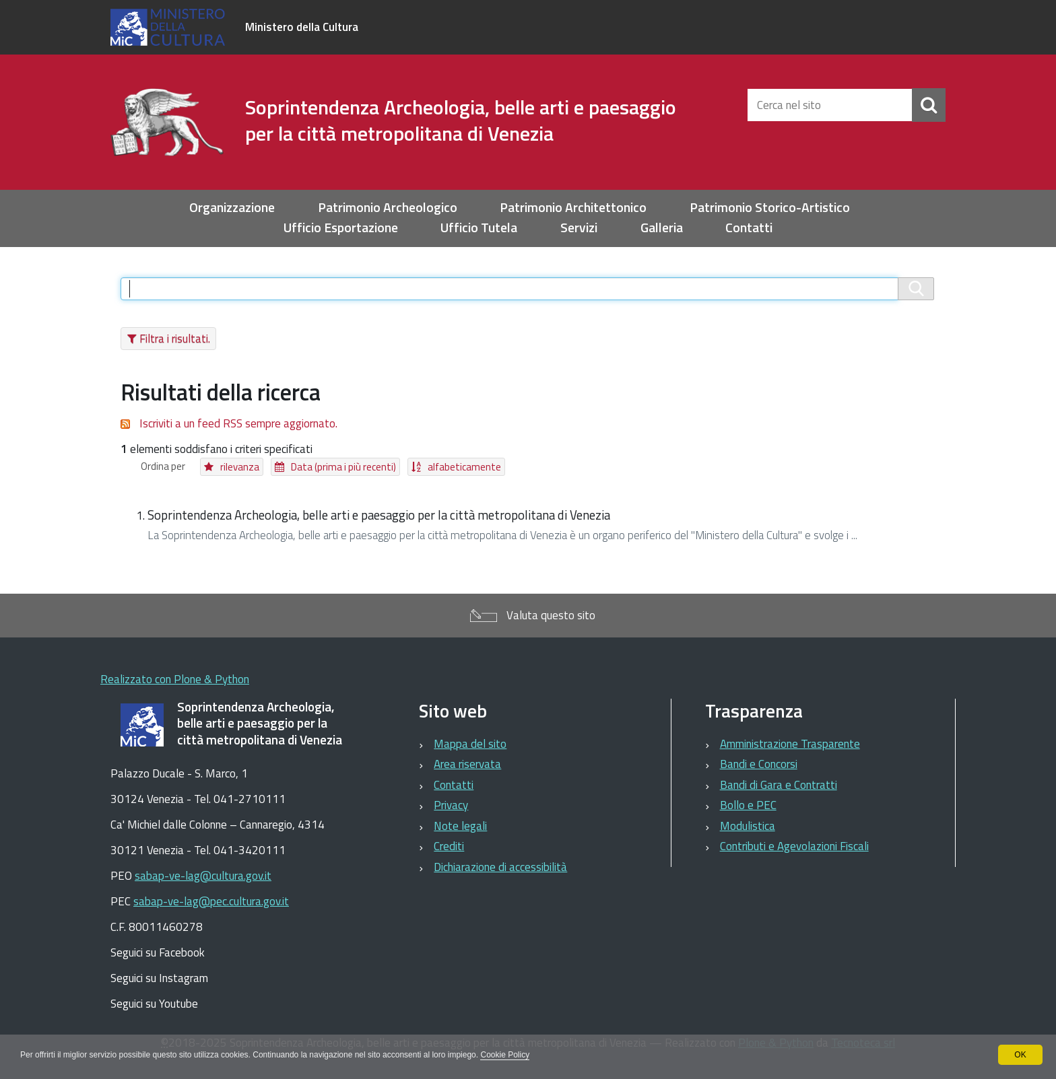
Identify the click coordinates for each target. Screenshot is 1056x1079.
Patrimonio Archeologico (387, 207)
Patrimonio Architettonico (573, 207)
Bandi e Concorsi (758, 764)
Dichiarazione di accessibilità (500, 867)
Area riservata (467, 764)
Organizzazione (232, 207)
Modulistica (747, 826)
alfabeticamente (464, 467)
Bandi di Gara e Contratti (778, 785)
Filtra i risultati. (174, 338)
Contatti (748, 228)
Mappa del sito (470, 744)
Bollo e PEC (748, 805)
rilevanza (239, 467)
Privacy (451, 805)
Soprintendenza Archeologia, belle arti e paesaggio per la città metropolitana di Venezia (378, 515)
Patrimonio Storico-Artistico (770, 207)
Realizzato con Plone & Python (174, 679)
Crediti (449, 846)
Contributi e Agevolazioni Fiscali (794, 846)
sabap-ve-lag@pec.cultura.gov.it (211, 901)
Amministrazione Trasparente (790, 744)
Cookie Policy (504, 1054)
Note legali (460, 826)
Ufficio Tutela (478, 228)
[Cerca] (929, 105)
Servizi (578, 228)
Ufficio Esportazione (341, 228)
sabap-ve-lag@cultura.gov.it (203, 875)
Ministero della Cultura (301, 27)
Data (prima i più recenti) (343, 467)
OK (1020, 1054)
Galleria (661, 228)
